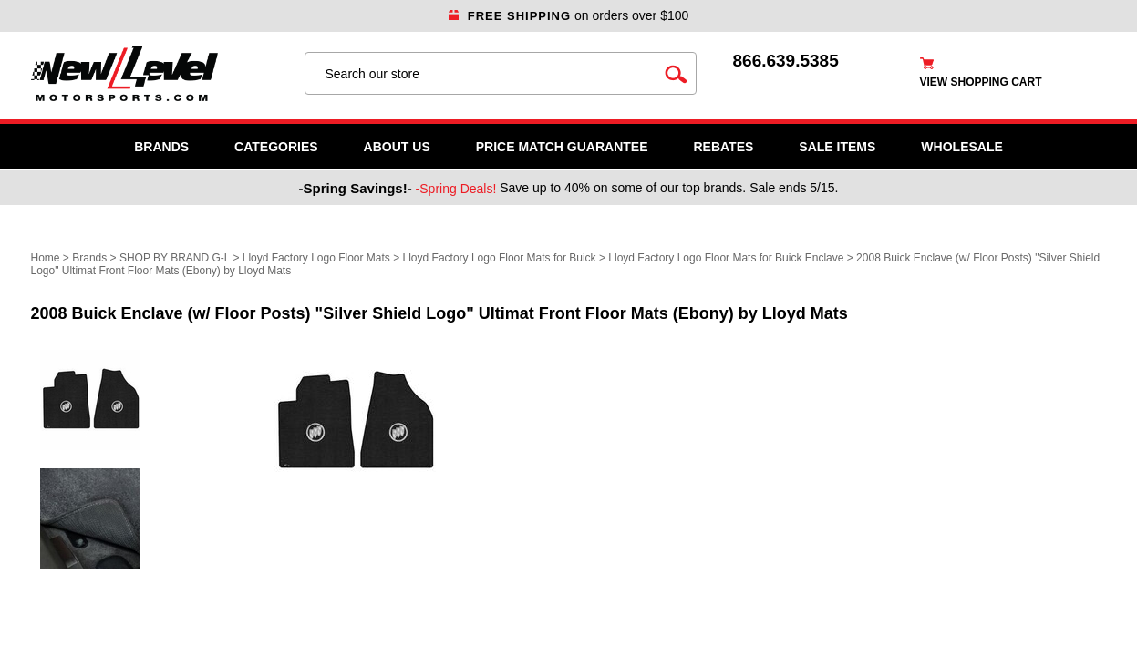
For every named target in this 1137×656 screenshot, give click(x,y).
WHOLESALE (961, 146)
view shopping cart (981, 82)
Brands (161, 146)
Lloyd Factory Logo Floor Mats (316, 257)
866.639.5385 (786, 60)
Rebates (723, 146)
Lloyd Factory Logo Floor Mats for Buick (499, 257)
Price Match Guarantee (562, 146)
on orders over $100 (569, 15)
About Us (397, 146)
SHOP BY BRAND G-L (174, 257)
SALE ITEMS (837, 146)
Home (45, 257)
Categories (276, 146)
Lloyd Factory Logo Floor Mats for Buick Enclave (725, 257)
